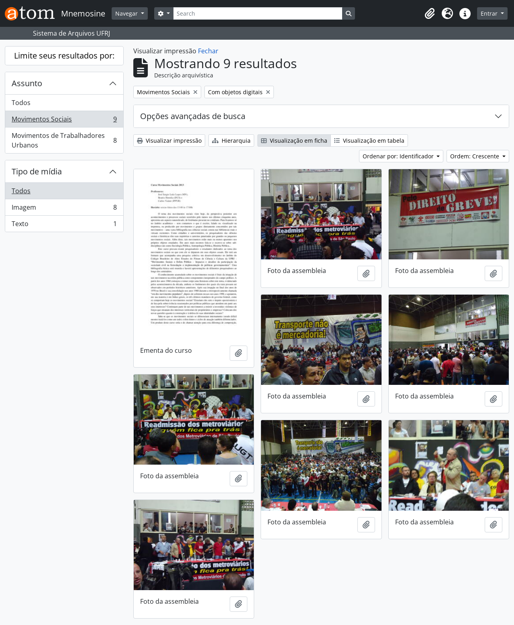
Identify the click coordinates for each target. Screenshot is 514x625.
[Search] (258, 13)
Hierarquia (231, 140)
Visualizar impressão (169, 140)
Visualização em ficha (294, 140)
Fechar (208, 51)
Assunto (27, 83)
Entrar (490, 13)
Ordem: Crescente (475, 156)
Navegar (127, 13)
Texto (64, 225)
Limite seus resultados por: (64, 55)
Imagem (64, 209)
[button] (430, 13)
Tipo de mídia (37, 171)
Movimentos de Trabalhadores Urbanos (64, 140)
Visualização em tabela (369, 140)
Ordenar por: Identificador (399, 156)
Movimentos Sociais (64, 120)
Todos (21, 102)
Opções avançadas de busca (192, 116)
